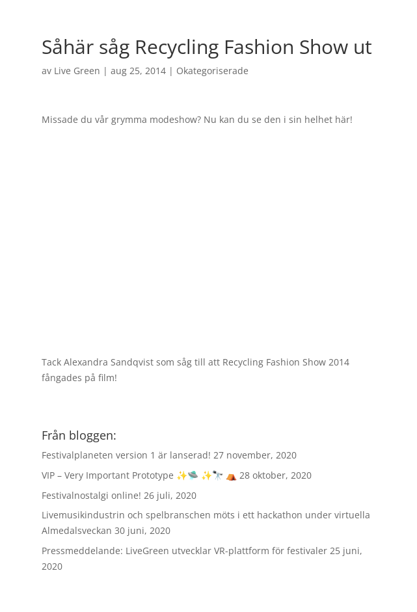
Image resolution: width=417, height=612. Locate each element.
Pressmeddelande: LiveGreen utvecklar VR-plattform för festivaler (184, 550)
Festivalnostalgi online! (91, 495)
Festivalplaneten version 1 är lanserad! (126, 455)
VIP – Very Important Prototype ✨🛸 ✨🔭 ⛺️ (139, 475)
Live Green (77, 70)
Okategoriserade (212, 70)
